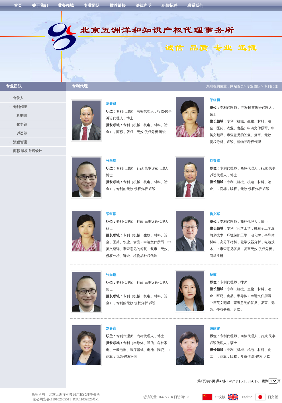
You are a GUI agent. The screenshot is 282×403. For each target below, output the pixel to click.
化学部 (20, 124)
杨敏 (213, 275)
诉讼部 (20, 133)
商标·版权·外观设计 (26, 151)
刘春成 (111, 104)
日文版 (273, 397)
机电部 (20, 116)
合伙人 (16, 98)
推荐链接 (118, 5)
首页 (18, 5)
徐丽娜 (215, 328)
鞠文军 (215, 214)
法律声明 (144, 5)
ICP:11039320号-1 (86, 399)
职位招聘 (169, 5)
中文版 (220, 397)
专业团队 (92, 5)
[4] (252, 381)
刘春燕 (111, 328)
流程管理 (18, 142)
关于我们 (40, 5)
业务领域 (66, 5)
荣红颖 (215, 100)
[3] (248, 381)
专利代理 (18, 107)
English (247, 397)
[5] (257, 381)
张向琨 (111, 161)
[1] (238, 381)
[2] (243, 381)
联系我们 (195, 5)
